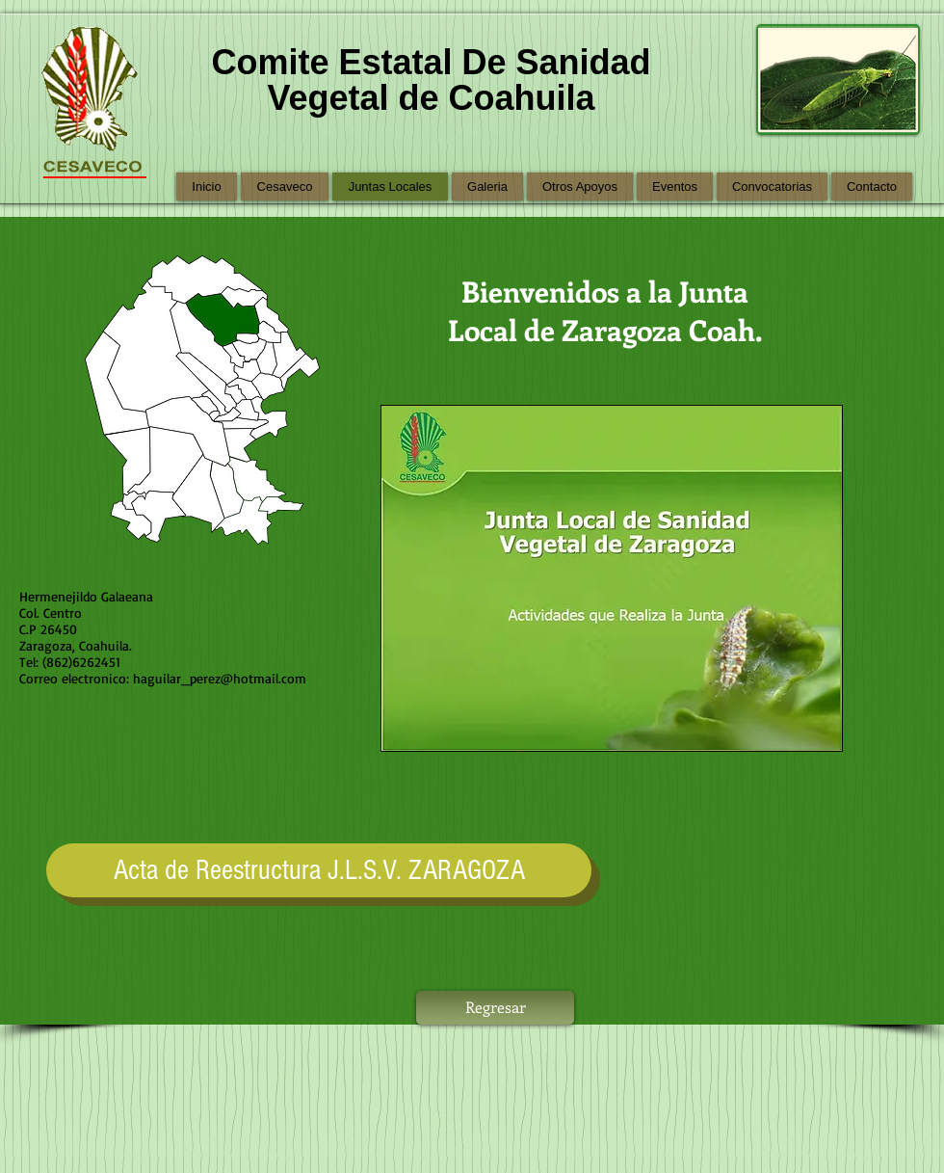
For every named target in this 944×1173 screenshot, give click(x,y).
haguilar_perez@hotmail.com (219, 678)
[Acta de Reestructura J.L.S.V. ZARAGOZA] (318, 870)
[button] (611, 578)
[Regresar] (495, 1008)
